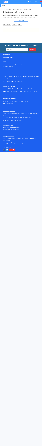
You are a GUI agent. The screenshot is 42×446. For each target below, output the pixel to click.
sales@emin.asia (9, 131)
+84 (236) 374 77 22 (17, 117)
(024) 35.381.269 (9, 64)
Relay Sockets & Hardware (25, 9)
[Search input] (20, 5)
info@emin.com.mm (9, 143)
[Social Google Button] (10, 150)
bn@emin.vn (8, 93)
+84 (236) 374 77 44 (9, 120)
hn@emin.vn (17, 69)
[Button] (1, 2)
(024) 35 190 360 (8, 69)
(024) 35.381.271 (17, 64)
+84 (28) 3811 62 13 (26, 78)
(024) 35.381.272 (24, 64)
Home (4, 9)
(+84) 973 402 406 (33, 91)
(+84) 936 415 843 (21, 91)
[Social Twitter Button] (7, 150)
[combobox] (20, 5)
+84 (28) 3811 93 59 (17, 78)
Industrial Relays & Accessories (12, 9)
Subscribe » (32, 49)
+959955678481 (15, 142)
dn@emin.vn (19, 120)
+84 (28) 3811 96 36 (8, 78)
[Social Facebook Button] (4, 150)
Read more (20, 20)
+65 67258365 (16, 129)
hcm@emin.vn (20, 81)
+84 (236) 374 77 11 (8, 117)
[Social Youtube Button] (13, 150)
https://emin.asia (20, 131)
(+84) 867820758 (9, 66)
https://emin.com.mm (22, 143)
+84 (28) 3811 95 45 (9, 81)
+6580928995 (7, 129)
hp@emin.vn (8, 106)
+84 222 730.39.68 (9, 91)
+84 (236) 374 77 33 (27, 117)
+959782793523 (8, 142)
